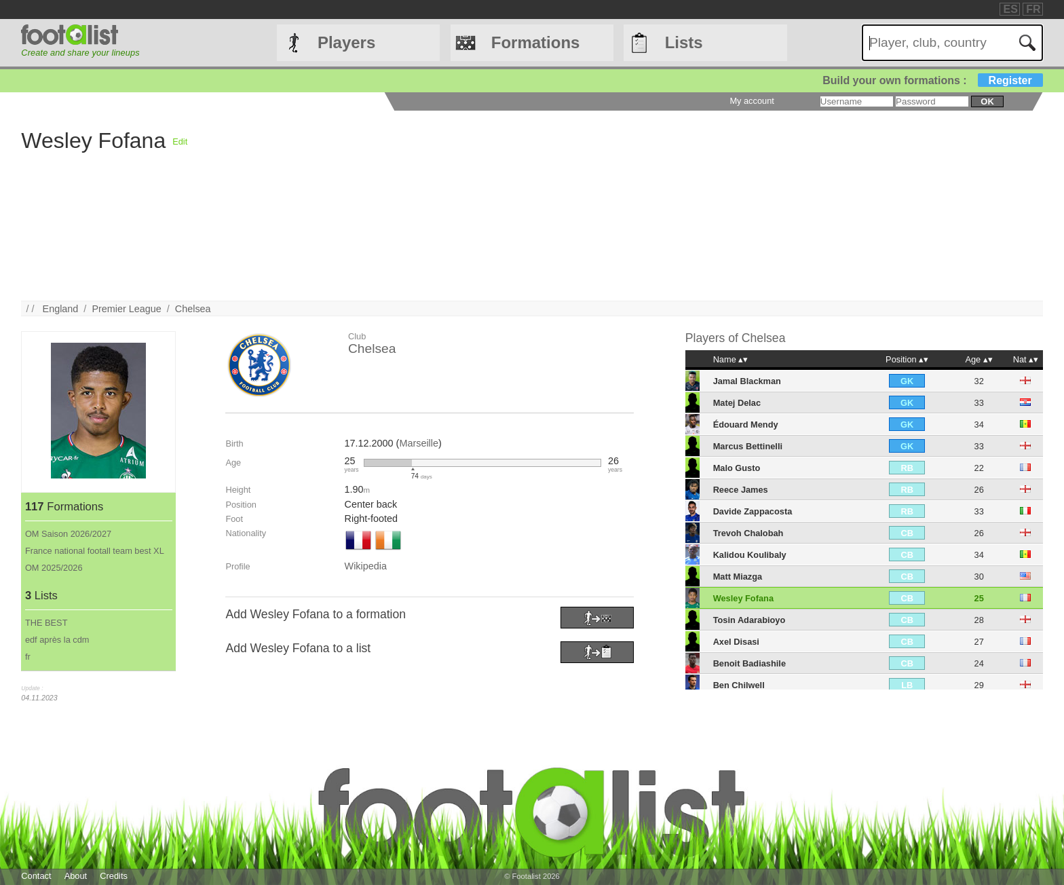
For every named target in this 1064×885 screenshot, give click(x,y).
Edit (179, 141)
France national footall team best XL (94, 551)
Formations (535, 42)
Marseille (418, 443)
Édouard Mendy (745, 424)
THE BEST (46, 623)
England (61, 308)
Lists (684, 42)
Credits (114, 876)
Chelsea (193, 308)
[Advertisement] (594, 206)
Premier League (126, 308)
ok (987, 101)
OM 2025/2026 (54, 568)
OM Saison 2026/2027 (68, 534)
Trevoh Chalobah (748, 533)
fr (28, 657)
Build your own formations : (932, 80)
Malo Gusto (737, 468)
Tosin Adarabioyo (749, 620)
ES (1010, 9)
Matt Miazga (738, 576)
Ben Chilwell (739, 685)
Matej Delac (737, 403)
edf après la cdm (57, 640)
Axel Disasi (736, 642)
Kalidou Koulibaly (749, 555)
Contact (36, 876)
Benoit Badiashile (749, 663)
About (75, 876)
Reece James (740, 490)
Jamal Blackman (747, 381)
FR (1033, 9)
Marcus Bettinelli (747, 446)
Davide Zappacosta (753, 511)
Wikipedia (366, 566)
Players (346, 42)
